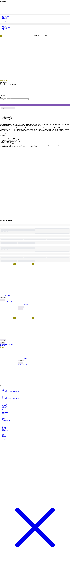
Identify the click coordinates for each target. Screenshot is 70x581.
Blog (2, 407)
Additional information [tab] (10, 126)
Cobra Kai (3, 422)
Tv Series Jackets (4, 19)
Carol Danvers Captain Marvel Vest (24, 383)
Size (1, 115)
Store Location (4, 415)
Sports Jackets (4, 427)
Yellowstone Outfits (5, 421)
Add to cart (35, 123)
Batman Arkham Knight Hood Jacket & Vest (7, 320)
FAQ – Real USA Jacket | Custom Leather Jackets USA (10, 409)
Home (3, 15)
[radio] (1, 114)
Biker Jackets (4, 426)
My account (4, 454)
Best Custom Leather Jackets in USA (7, 410)
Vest (2, 428)
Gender (1, 112)
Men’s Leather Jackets (5, 16)
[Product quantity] (2, 121)
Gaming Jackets (4, 424)
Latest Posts (4, 406)
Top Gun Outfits (4, 433)
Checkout (3, 442)
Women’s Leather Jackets (6, 17)
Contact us (3, 31)
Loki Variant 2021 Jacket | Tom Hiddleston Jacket (25, 330)
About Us (3, 405)
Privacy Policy (4, 447)
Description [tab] (3, 126)
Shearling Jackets (4, 425)
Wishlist (3, 445)
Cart (2, 443)
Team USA (3, 449)
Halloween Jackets (5, 30)
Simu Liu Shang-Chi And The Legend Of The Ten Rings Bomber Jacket (7, 363)
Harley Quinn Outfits (5, 423)
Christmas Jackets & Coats (6, 429)
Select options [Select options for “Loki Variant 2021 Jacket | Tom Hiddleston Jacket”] (21, 325)
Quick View (3, 318)
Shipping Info (4, 455)
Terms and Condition (5, 448)
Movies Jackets (4, 18)
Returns (3, 444)
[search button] (35, 14)
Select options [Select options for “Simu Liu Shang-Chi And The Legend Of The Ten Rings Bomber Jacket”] (3, 358)
